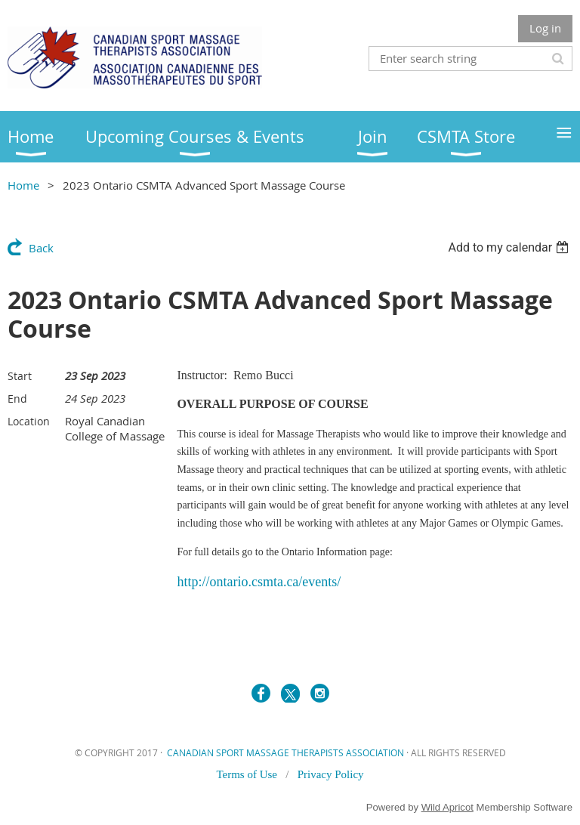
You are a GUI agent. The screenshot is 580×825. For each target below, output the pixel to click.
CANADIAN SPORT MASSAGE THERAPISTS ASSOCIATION (285, 752)
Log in (545, 28)
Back (41, 247)
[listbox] (510, 247)
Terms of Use (247, 774)
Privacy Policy (331, 774)
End (17, 398)
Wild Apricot (447, 807)
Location (29, 421)
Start (20, 376)
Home (23, 185)
